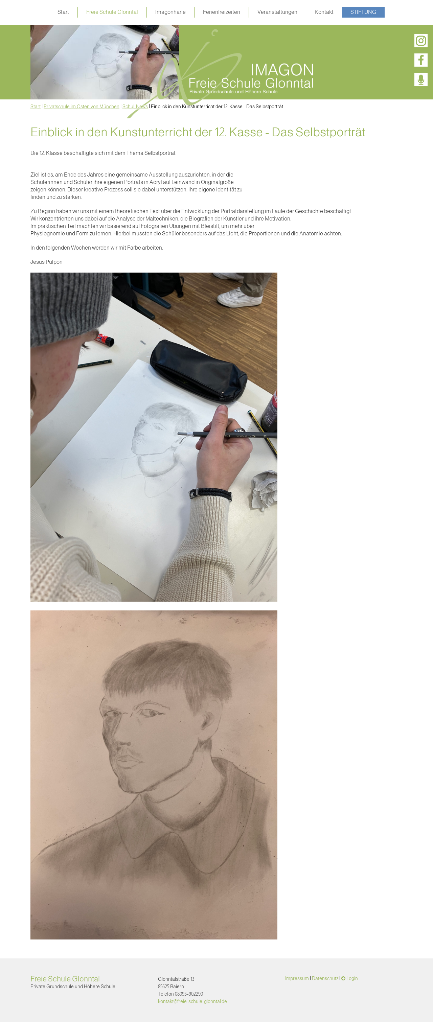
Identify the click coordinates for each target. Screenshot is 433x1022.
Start (63, 12)
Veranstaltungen (277, 12)
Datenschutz (325, 978)
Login (352, 978)
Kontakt (324, 12)
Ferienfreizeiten (221, 12)
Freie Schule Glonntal (112, 12)
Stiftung (363, 12)
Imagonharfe (170, 12)
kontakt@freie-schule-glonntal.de (192, 1001)
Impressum (297, 978)
